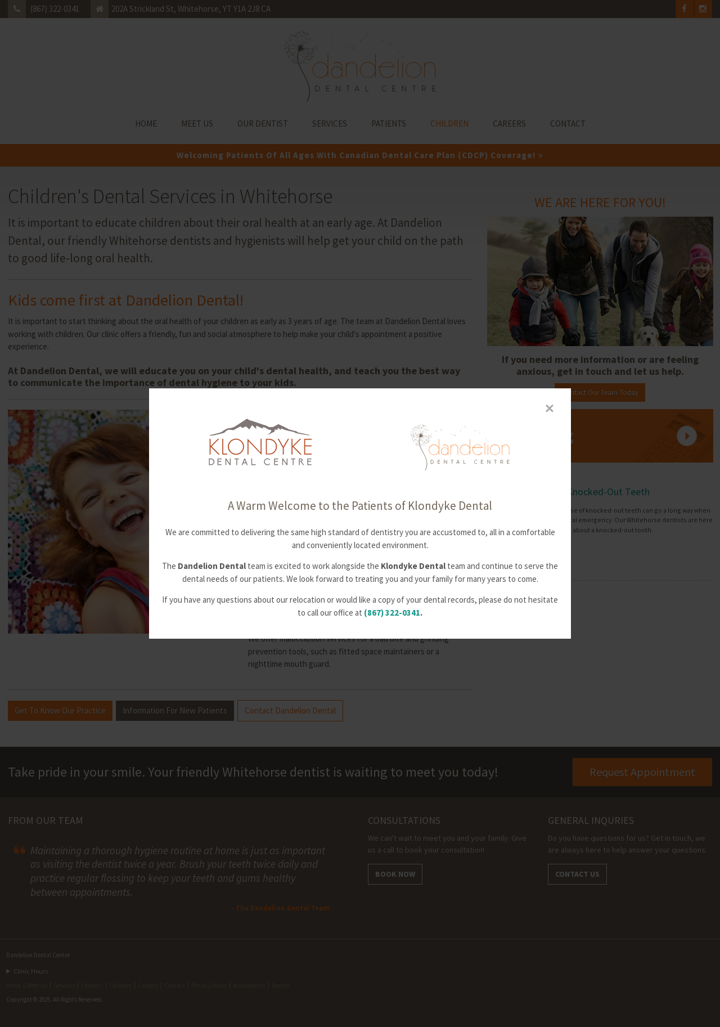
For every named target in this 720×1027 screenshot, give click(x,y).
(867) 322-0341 (392, 612)
